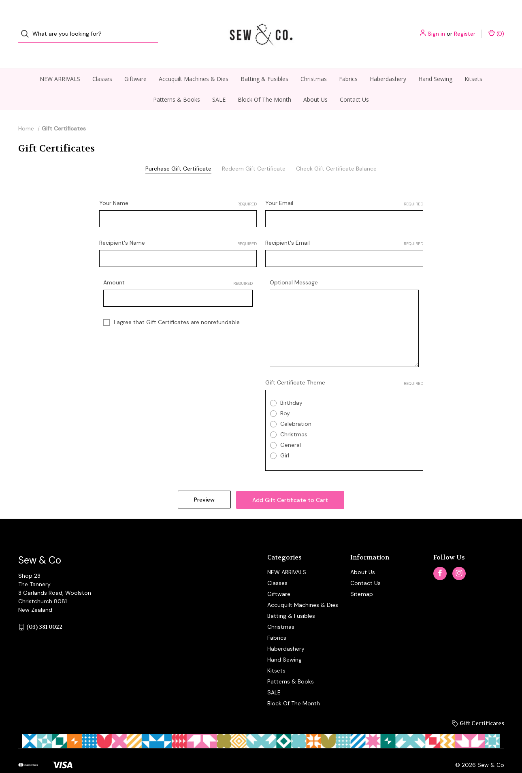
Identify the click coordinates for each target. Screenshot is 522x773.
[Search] (27, 26)
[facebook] (440, 556)
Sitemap (361, 577)
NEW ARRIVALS (60, 63)
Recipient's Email (344, 227)
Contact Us (354, 84)
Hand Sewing (435, 63)
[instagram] (459, 556)
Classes (102, 63)
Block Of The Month (264, 84)
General (290, 429)
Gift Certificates (478, 706)
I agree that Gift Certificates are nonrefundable (177, 306)
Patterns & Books (176, 84)
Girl (284, 440)
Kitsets (473, 63)
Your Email (344, 188)
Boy (285, 397)
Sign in (436, 26)
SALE (219, 84)
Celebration (295, 408)
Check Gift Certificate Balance (336, 153)
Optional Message (294, 267)
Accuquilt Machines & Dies (193, 63)
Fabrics (348, 63)
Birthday (291, 387)
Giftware (135, 63)
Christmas (313, 63)
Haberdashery (388, 63)
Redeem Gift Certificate (254, 153)
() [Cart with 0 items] (496, 26)
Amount (178, 267)
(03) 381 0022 (44, 610)
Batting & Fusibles (264, 63)
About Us (315, 84)
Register (464, 26)
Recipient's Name (178, 227)
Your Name (178, 188)
